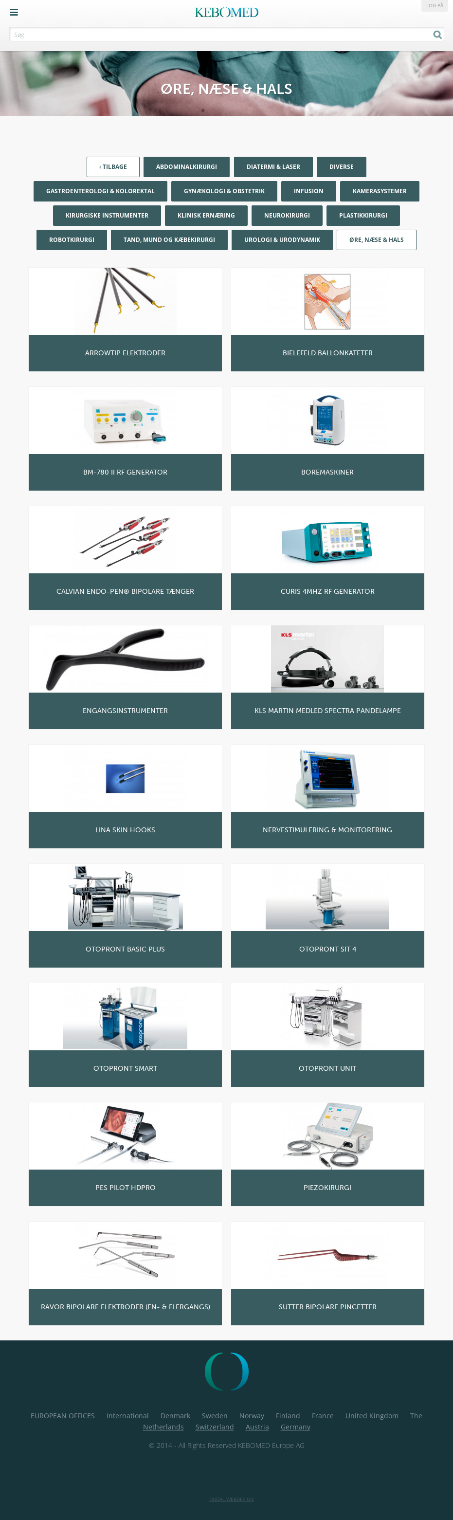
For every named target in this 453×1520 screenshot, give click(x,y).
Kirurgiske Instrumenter (107, 215)
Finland (288, 1415)
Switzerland (215, 1426)
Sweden (215, 1415)
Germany (295, 1426)
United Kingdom (372, 1415)
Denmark (175, 1415)
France (323, 1415)
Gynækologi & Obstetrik (224, 191)
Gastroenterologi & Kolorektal (100, 191)
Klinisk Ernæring (206, 215)
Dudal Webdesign (231, 1499)
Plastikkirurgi (363, 215)
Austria (257, 1426)
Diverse (341, 167)
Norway (251, 1415)
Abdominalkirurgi (186, 167)
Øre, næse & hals (376, 240)
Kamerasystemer (380, 191)
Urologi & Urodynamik (282, 240)
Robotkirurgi (71, 240)
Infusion (309, 191)
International (128, 1415)
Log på (434, 5)
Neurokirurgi (287, 215)
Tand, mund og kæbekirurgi (169, 240)
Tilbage (113, 167)
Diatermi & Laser (273, 167)
